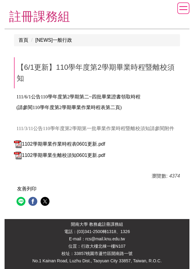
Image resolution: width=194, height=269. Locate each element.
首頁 (23, 40)
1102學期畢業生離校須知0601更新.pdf (59, 155)
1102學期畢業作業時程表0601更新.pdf (59, 144)
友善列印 (26, 188)
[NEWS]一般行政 (53, 40)
